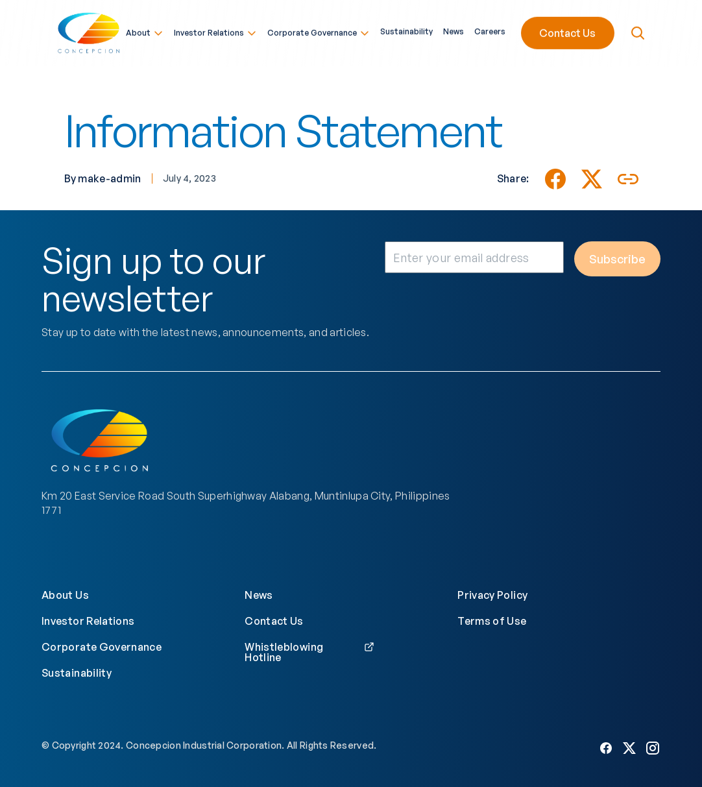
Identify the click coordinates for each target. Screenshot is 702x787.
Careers (489, 30)
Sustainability (406, 30)
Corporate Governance (318, 31)
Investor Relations (215, 31)
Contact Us (567, 31)
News (453, 30)
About (144, 31)
